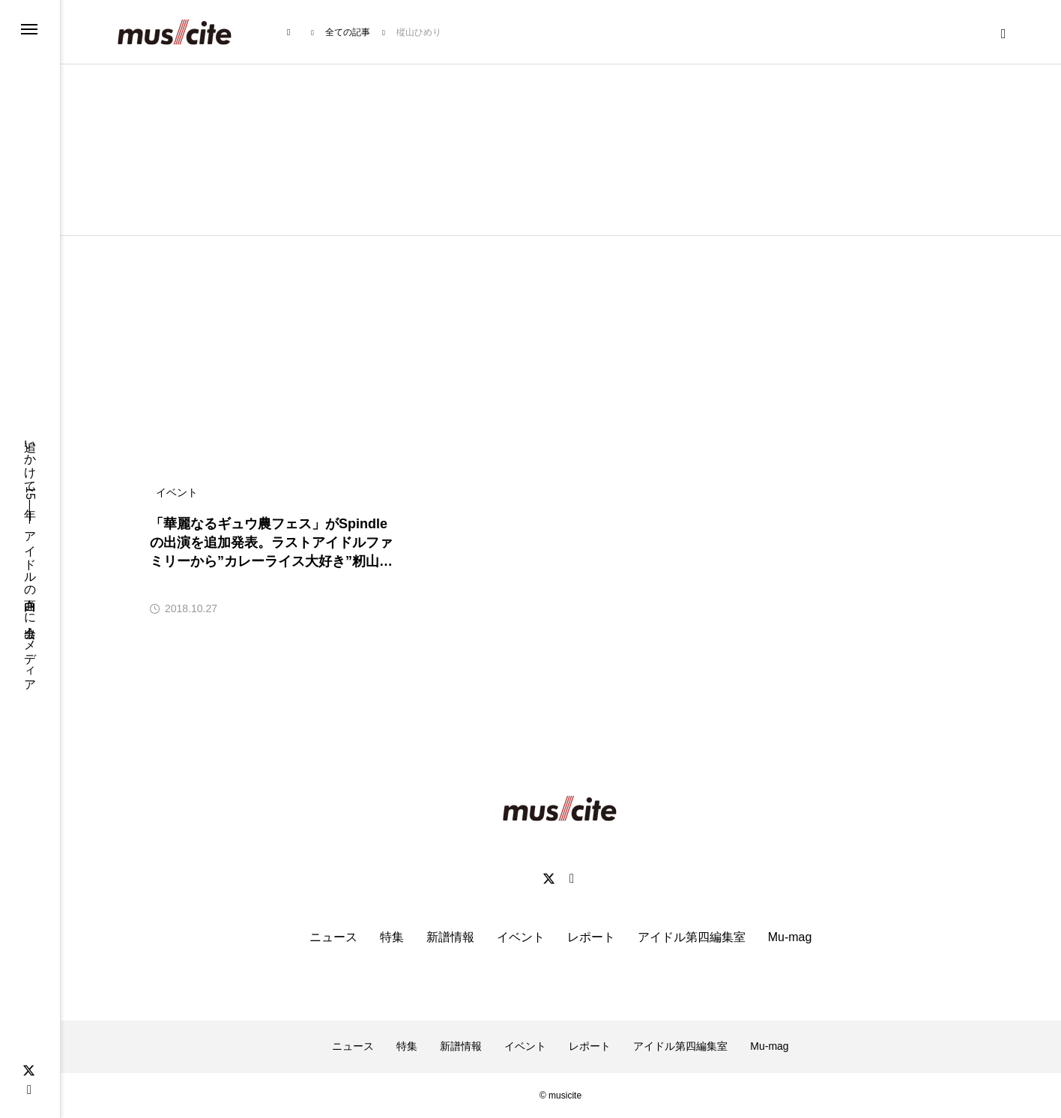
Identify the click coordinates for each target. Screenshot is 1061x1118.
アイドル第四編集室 (692, 937)
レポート (591, 937)
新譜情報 (450, 937)
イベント (521, 937)
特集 (392, 937)
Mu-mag (790, 937)
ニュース (333, 937)
